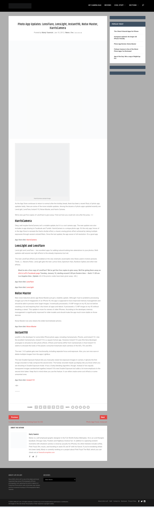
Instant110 (30, 382)
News (67, 34)
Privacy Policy (132, 502)
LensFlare (30, 283)
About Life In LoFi (103, 502)
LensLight (30, 289)
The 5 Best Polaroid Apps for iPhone (126, 33)
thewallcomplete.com (46, 454)
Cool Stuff (119, 7)
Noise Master (31, 328)
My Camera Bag (94, 7)
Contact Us (116, 502)
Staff (110, 502)
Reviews (107, 7)
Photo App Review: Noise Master (125, 45)
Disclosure (124, 502)
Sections (133, 7)
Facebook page (29, 275)
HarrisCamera (31, 241)
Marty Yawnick (47, 34)
